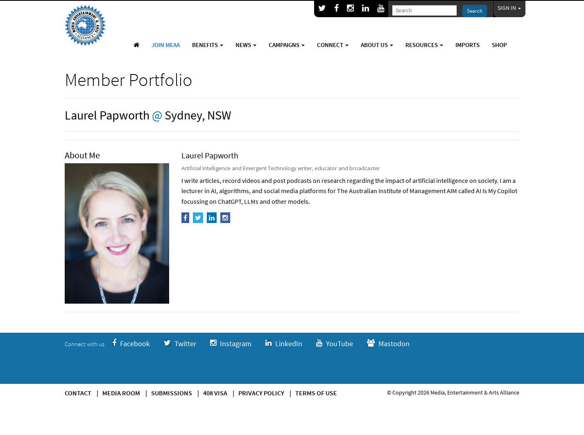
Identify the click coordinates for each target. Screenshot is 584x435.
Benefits (207, 45)
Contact (78, 393)
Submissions (171, 393)
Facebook (131, 343)
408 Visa (215, 393)
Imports (467, 45)
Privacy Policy (261, 393)
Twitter (180, 343)
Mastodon (388, 343)
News (245, 45)
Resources (424, 45)
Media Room (121, 393)
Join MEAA (166, 45)
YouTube (334, 343)
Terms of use (316, 393)
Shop (499, 45)
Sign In (509, 7)
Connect (333, 45)
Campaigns (287, 45)
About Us (377, 45)
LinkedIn (283, 343)
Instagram (230, 343)
